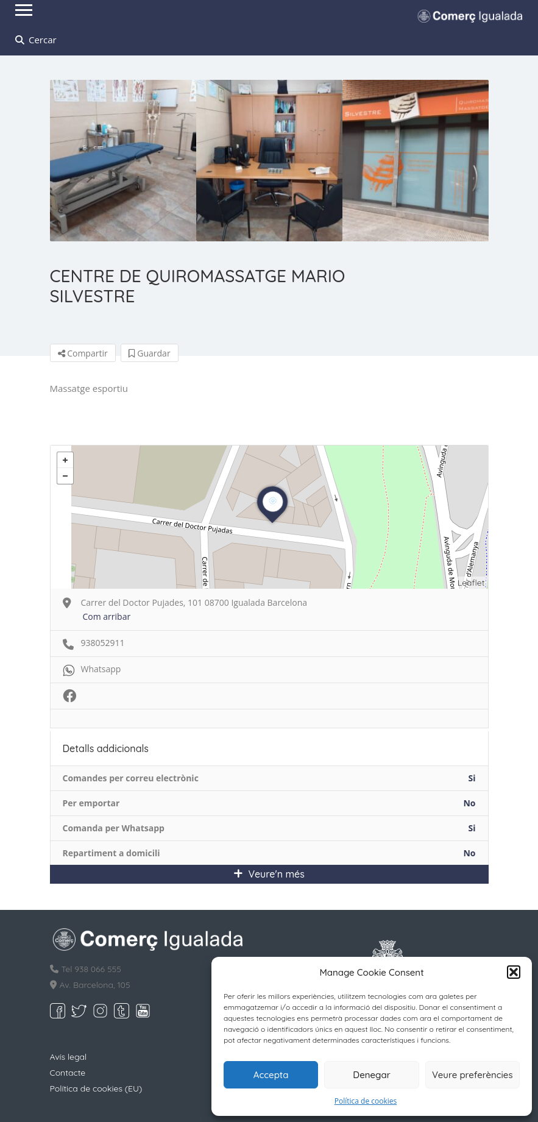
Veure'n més (269, 874)
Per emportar (91, 803)
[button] (514, 972)
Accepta (271, 1075)
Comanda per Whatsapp (114, 828)
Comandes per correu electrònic (131, 778)
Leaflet (471, 582)
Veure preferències (472, 1075)
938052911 (103, 642)
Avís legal (68, 1056)
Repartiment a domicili (111, 853)
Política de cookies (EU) (96, 1088)
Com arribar (107, 616)
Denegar (371, 1075)
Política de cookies (365, 1101)
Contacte (68, 1072)
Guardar (150, 353)
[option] (123, 160)
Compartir (83, 353)
